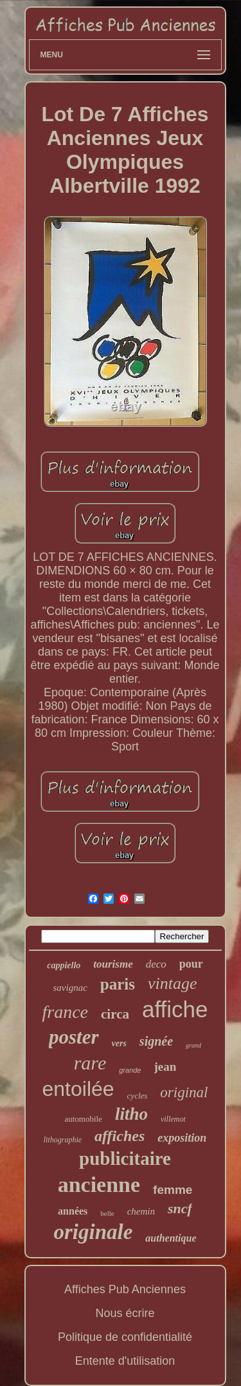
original (184, 1092)
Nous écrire (124, 1313)
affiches (119, 1135)
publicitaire (125, 1158)
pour (191, 963)
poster (74, 1037)
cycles (137, 1095)
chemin (141, 1211)
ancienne (99, 1184)
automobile (83, 1119)
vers (119, 1043)
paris (117, 984)
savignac (70, 987)
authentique (170, 1238)
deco (156, 964)
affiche (175, 1009)
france (65, 1012)
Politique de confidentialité (125, 1337)
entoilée (78, 1088)
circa (115, 1014)
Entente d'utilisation (125, 1360)
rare (90, 1062)
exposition (181, 1137)
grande (130, 1070)
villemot (173, 1119)
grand (193, 1045)
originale (93, 1232)
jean (165, 1066)
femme (172, 1189)
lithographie (63, 1139)
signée (156, 1041)
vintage (172, 983)
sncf (180, 1208)
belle (107, 1213)
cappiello (63, 965)
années (72, 1210)
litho (131, 1114)
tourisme (112, 964)
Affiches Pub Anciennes (125, 1289)
